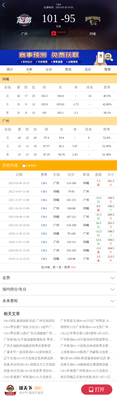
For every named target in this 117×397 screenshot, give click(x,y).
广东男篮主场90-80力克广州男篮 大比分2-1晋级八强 (87, 321)
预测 (107, 69)
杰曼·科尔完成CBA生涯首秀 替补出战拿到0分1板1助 (30, 370)
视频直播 (58, 33)
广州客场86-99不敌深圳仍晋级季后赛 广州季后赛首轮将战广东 (87, 339)
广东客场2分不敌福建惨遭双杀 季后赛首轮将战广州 (30, 339)
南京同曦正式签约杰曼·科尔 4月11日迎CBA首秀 (87, 377)
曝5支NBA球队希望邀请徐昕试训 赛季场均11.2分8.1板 (87, 358)
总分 (88, 69)
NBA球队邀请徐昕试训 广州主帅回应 (29, 321)
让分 (49, 69)
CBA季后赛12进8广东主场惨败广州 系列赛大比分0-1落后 (30, 333)
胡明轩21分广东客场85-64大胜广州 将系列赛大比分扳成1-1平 (87, 327)
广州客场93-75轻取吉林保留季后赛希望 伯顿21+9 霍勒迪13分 (87, 345)
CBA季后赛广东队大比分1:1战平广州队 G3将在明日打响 (30, 327)
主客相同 (29, 165)
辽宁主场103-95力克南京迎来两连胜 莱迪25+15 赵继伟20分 (30, 358)
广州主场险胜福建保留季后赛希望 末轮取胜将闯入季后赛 (30, 345)
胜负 (68, 69)
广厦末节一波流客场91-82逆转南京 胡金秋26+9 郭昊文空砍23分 (30, 352)
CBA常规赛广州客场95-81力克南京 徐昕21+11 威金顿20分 (87, 370)
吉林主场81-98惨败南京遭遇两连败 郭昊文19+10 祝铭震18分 (87, 364)
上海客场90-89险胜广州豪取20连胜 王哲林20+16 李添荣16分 (87, 352)
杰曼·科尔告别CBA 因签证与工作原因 (29, 364)
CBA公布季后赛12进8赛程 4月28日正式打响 (87, 333)
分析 (29, 69)
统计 (10, 69)
